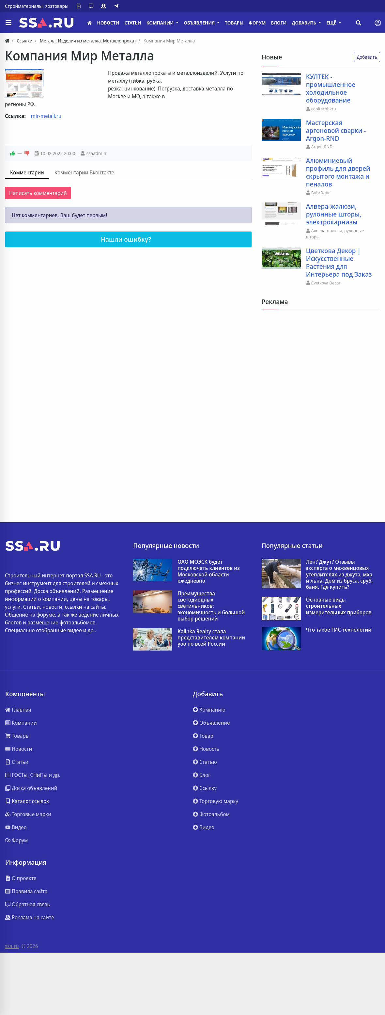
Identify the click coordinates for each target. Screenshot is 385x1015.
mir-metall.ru (46, 116)
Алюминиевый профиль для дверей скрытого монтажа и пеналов (338, 172)
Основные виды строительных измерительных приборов (339, 606)
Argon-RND (321, 147)
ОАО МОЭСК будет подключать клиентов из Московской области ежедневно (208, 571)
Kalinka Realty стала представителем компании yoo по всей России (211, 637)
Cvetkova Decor (326, 283)
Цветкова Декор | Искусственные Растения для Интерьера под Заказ (339, 262)
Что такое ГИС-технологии (339, 630)
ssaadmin (96, 153)
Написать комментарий (38, 193)
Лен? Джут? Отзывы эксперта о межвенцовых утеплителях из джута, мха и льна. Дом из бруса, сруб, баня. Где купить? (339, 574)
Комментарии (27, 172)
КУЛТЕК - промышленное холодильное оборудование (330, 88)
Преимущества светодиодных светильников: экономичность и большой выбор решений (211, 606)
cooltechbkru (323, 109)
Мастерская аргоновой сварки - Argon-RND (336, 130)
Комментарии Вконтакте (84, 172)
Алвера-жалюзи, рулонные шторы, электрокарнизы (334, 214)
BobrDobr (320, 193)
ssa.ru (12, 946)
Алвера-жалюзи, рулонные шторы (335, 234)
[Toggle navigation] (378, 22)
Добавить (367, 57)
